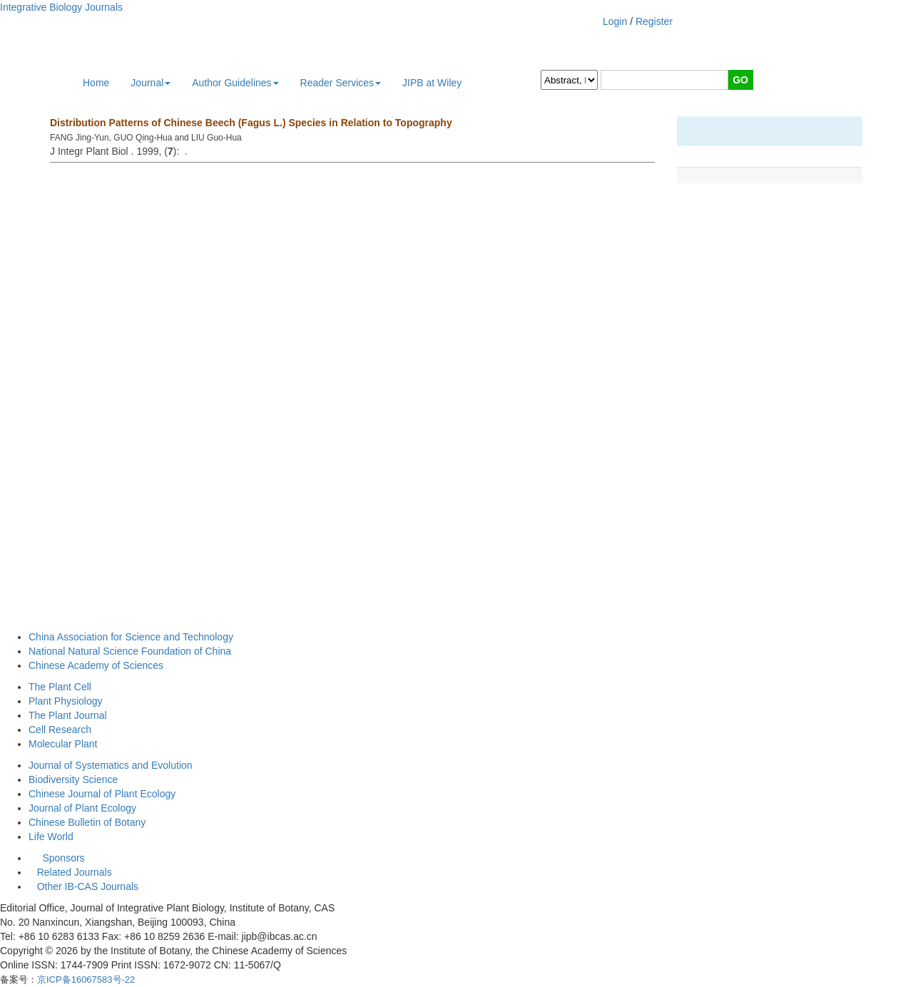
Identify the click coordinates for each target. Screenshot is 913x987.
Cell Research (60, 729)
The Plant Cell (60, 686)
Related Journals (72, 872)
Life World (51, 836)
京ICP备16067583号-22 (86, 979)
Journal (150, 82)
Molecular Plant (63, 744)
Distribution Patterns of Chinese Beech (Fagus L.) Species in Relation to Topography (251, 122)
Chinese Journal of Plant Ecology (102, 793)
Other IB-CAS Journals (83, 886)
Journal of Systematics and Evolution (111, 765)
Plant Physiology (66, 701)
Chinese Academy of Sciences (96, 665)
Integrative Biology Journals (61, 7)
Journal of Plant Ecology (82, 808)
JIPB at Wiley (431, 82)
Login (615, 21)
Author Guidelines (235, 82)
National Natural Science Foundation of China (130, 651)
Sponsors (61, 858)
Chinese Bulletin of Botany (87, 822)
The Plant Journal (68, 715)
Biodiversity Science (73, 779)
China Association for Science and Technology (131, 637)
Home (96, 82)
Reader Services (341, 82)
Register (654, 21)
